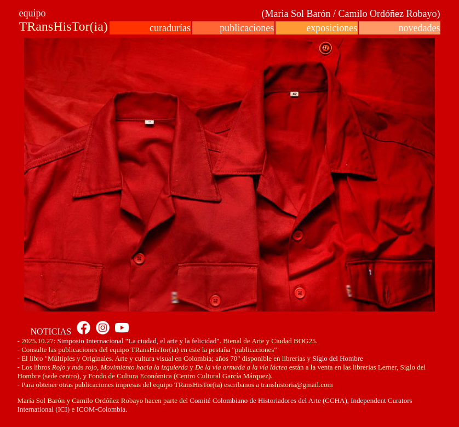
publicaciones (247, 27)
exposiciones (331, 27)
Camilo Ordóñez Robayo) (389, 13)
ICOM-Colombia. (101, 409)
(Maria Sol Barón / (299, 13)
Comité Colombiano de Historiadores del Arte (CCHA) (267, 400)
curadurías (170, 27)
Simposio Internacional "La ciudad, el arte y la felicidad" (139, 341)
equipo (32, 13)
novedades (419, 27)
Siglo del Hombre (337, 358)
